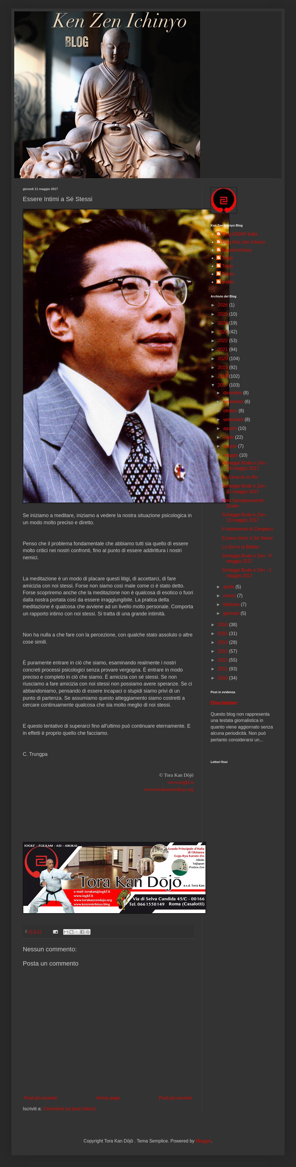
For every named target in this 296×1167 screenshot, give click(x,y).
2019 (223, 367)
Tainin (228, 274)
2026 (223, 305)
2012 (223, 660)
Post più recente (40, 1097)
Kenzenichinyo (237, 250)
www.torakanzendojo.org (169, 789)
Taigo (227, 266)
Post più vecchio (175, 1097)
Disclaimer (224, 703)
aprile (229, 586)
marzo (230, 595)
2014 (223, 642)
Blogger (203, 1141)
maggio (231, 455)
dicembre (233, 392)
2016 (223, 624)
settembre (234, 419)
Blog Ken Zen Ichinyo (243, 242)
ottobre (231, 410)
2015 (223, 633)
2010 (223, 678)
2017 (223, 385)
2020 (223, 358)
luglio (229, 437)
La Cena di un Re (240, 477)
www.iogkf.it (181, 782)
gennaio (231, 613)
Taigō (227, 258)
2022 (223, 340)
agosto (230, 428)
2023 (223, 331)
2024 (223, 323)
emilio (228, 281)
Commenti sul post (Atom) (69, 1108)
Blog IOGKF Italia (240, 234)
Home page (108, 1097)
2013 (223, 651)
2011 (223, 668)
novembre (234, 401)
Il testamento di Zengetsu (247, 529)
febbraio (232, 604)
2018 (223, 376)
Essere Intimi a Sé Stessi (247, 538)
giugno (230, 446)
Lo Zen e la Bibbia (240, 546)
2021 (223, 349)
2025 (223, 314)
